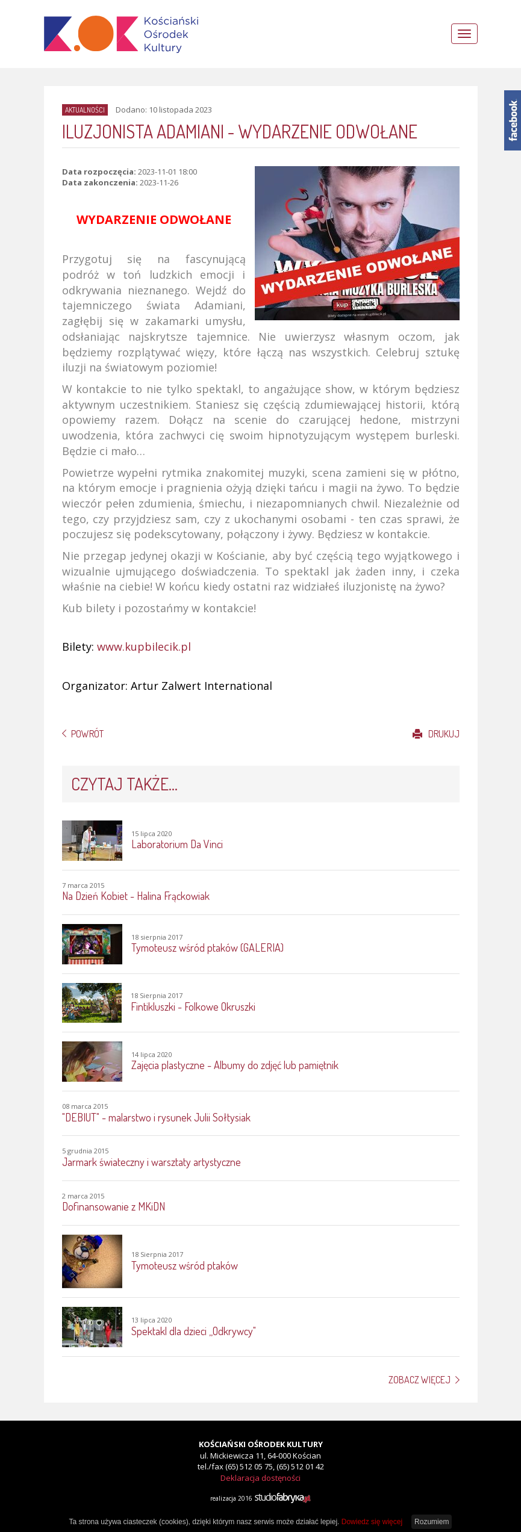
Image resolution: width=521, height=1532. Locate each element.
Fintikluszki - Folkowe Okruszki (193, 1006)
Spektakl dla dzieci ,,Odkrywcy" (193, 1331)
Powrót (87, 734)
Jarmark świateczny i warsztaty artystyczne (151, 1161)
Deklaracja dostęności (260, 1477)
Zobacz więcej (419, 1380)
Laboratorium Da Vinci (177, 844)
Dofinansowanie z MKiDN (113, 1206)
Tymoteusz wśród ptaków (184, 1265)
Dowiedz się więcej (372, 1522)
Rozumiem (431, 1522)
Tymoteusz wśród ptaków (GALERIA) (207, 947)
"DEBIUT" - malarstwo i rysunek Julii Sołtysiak (156, 1117)
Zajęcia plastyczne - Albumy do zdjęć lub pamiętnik (234, 1064)
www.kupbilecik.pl (144, 646)
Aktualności (85, 109)
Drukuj (436, 734)
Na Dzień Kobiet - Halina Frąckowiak (136, 895)
